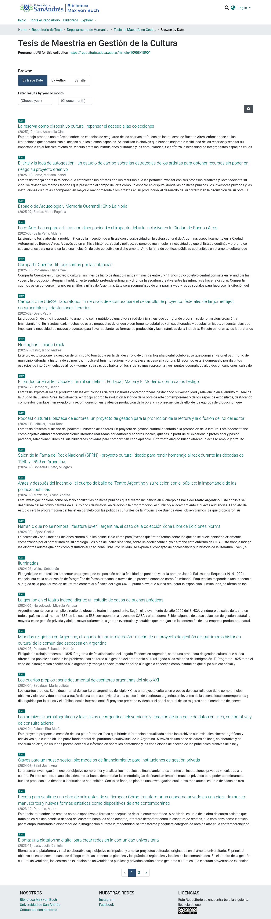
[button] (233, 8)
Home (22, 30)
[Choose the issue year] (35, 101)
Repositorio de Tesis (47, 30)
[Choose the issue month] (75, 101)
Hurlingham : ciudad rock (41, 344)
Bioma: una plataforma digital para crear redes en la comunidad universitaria (88, 840)
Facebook (106, 905)
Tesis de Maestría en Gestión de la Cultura (135, 30)
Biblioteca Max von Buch (38, 900)
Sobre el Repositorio (44, 20)
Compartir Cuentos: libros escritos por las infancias (65, 264)
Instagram (106, 900)
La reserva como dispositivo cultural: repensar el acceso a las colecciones (86, 126)
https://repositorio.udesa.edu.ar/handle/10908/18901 (110, 53)
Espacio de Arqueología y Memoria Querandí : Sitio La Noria (72, 206)
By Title (80, 80)
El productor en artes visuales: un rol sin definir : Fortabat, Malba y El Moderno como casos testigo (108, 381)
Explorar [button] (87, 20)
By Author (58, 80)
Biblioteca (70, 20)
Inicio (22, 20)
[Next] (146, 873)
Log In (243, 8)
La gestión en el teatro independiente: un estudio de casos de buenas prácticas (90, 600)
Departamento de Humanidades (88, 30)
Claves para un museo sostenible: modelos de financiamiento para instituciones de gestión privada (109, 760)
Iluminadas (28, 563)
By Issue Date (32, 80)
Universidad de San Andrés (40, 905)
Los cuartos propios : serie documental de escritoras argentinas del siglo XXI (88, 680)
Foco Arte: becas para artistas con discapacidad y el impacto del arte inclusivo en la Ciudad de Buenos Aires (117, 227)
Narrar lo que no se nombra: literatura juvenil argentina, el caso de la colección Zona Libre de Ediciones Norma (119, 526)
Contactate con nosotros (38, 910)
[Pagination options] (248, 109)
